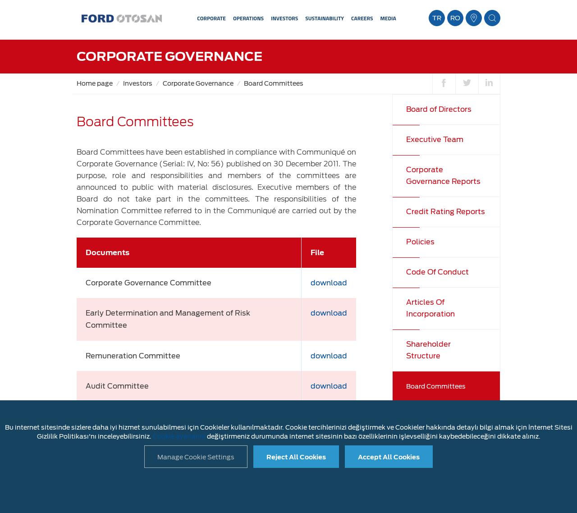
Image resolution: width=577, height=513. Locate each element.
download (329, 283)
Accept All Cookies (389, 457)
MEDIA (388, 18)
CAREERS (362, 18)
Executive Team (434, 139)
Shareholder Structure (428, 350)
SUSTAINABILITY (324, 18)
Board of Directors (439, 109)
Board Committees (273, 83)
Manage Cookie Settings (195, 457)
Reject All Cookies (296, 457)
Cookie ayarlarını (179, 436)
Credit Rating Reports (445, 211)
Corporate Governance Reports (443, 175)
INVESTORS (284, 18)
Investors (137, 83)
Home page (95, 83)
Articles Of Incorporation (430, 308)
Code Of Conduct (437, 272)
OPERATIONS (248, 18)
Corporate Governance (198, 83)
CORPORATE (211, 18)
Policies (420, 242)
